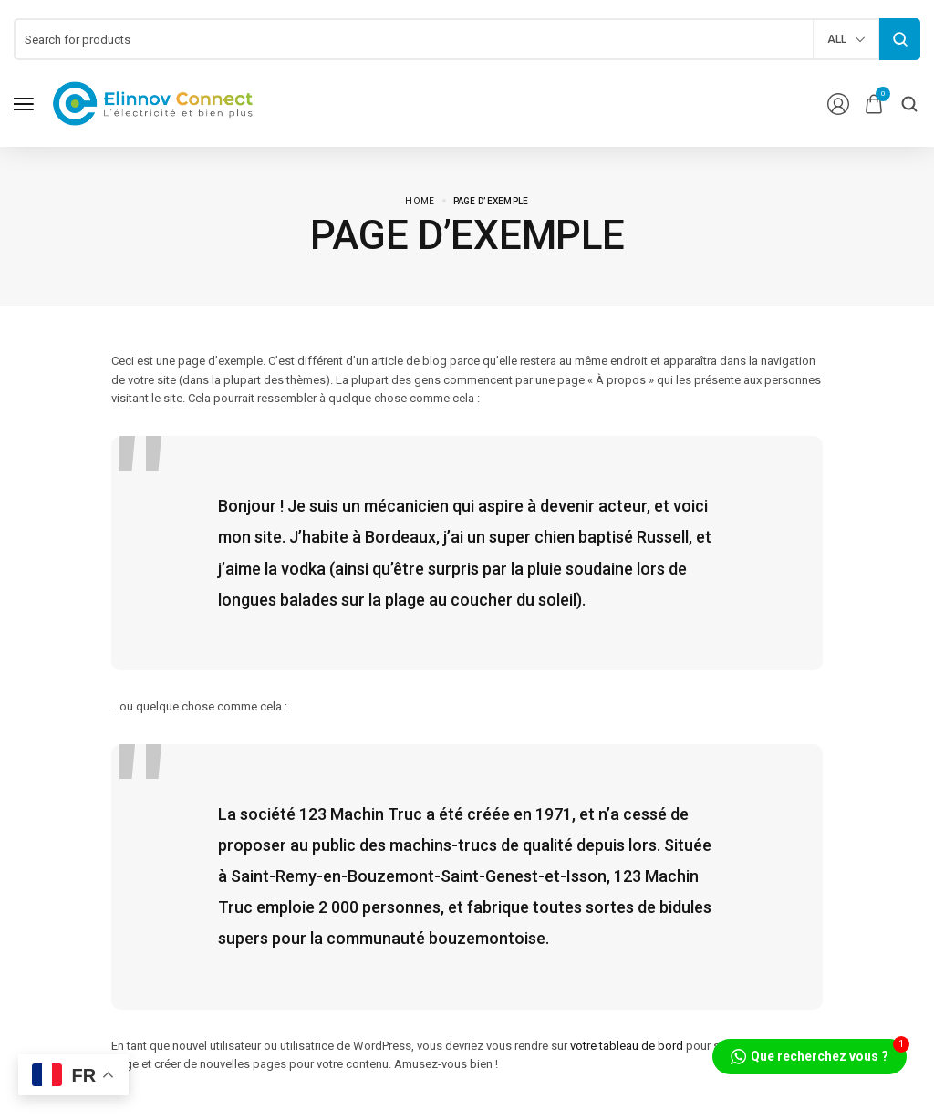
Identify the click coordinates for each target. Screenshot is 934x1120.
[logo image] (153, 102)
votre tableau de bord (626, 1046)
